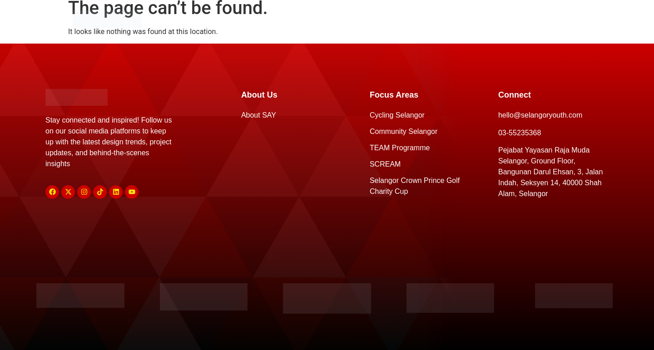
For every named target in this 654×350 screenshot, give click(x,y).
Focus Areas (324, 19)
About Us (248, 19)
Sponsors (401, 19)
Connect (472, 19)
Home (181, 19)
